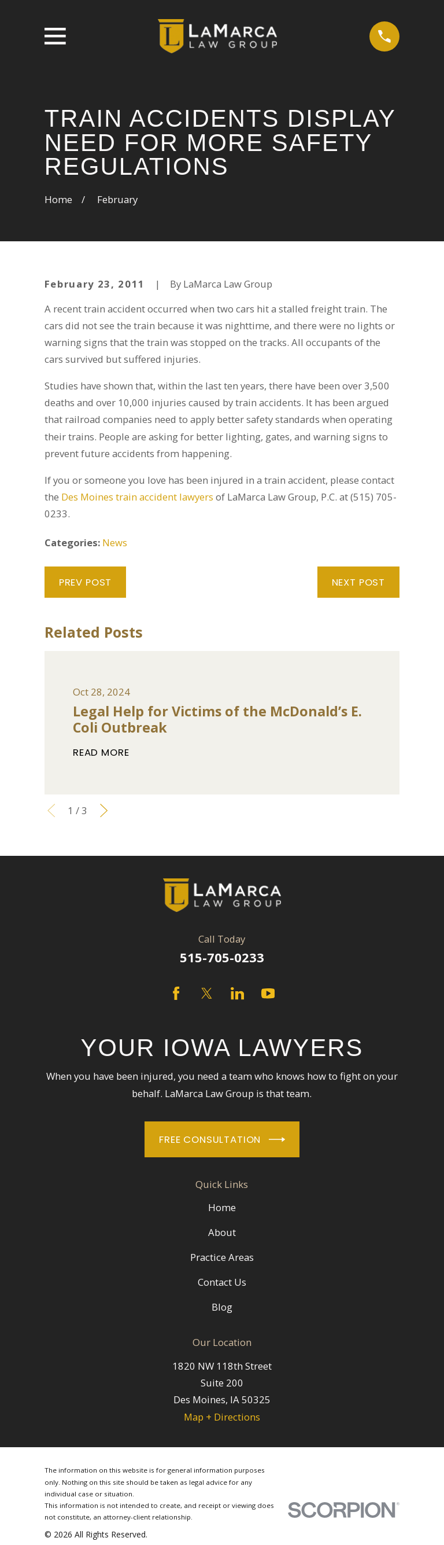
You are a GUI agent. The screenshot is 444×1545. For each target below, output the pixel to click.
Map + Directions (222, 1416)
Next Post (359, 582)
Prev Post (85, 582)
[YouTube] (268, 993)
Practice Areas (222, 1257)
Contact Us (222, 1282)
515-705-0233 (222, 957)
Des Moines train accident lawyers (137, 496)
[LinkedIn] (237, 993)
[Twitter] (206, 993)
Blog (222, 1307)
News (114, 542)
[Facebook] (176, 993)
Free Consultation (222, 1139)
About (222, 1232)
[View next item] (103, 810)
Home (222, 1207)
